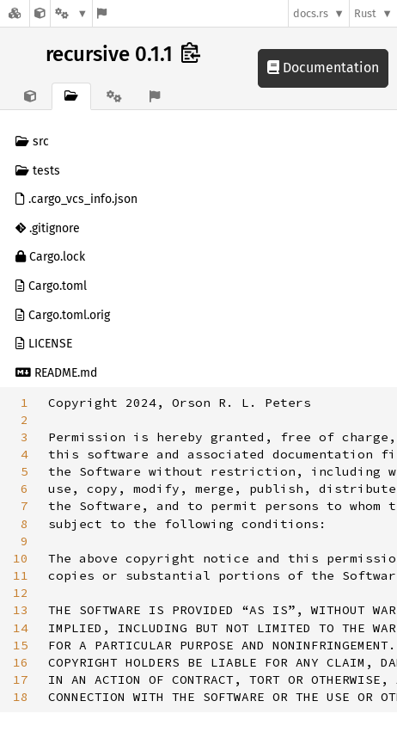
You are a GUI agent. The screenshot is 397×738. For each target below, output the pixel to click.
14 (20, 628)
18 (20, 696)
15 (20, 645)
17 (20, 679)
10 (20, 558)
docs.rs (310, 13)
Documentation (323, 67)
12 (20, 592)
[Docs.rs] (14, 13)
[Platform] (71, 13)
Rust (365, 13)
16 (20, 662)
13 (20, 610)
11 (20, 575)
